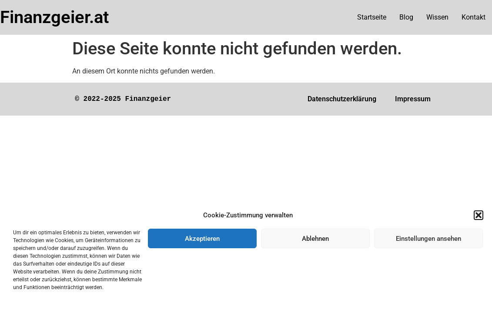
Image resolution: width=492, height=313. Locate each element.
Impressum (413, 99)
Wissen (437, 17)
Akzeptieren (202, 239)
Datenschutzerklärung (342, 99)
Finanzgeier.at (54, 17)
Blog (406, 17)
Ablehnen (315, 239)
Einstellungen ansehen (428, 239)
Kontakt (473, 17)
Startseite (371, 17)
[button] (478, 215)
